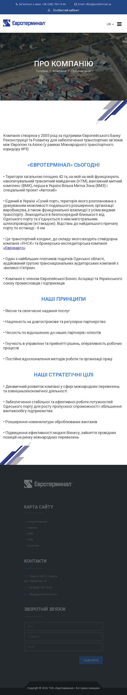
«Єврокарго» (14, 248)
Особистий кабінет (63, 10)
